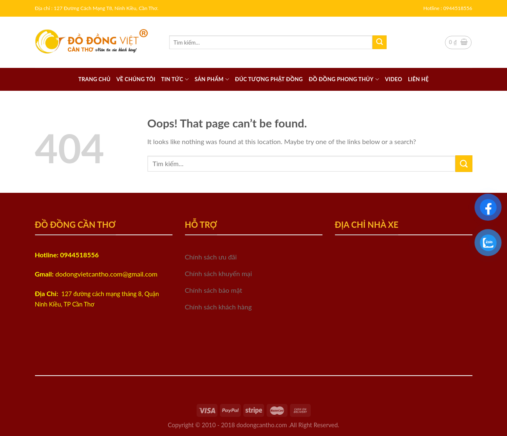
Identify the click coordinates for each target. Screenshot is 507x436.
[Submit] (379, 42)
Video (393, 79)
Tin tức (175, 79)
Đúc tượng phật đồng (269, 79)
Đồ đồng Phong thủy (344, 79)
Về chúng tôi (135, 79)
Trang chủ (94, 79)
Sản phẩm (212, 79)
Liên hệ (418, 79)
